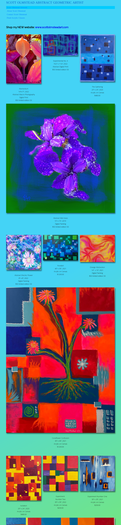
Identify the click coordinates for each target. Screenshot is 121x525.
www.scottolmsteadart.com (23, 26)
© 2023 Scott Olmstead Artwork (60, 523)
